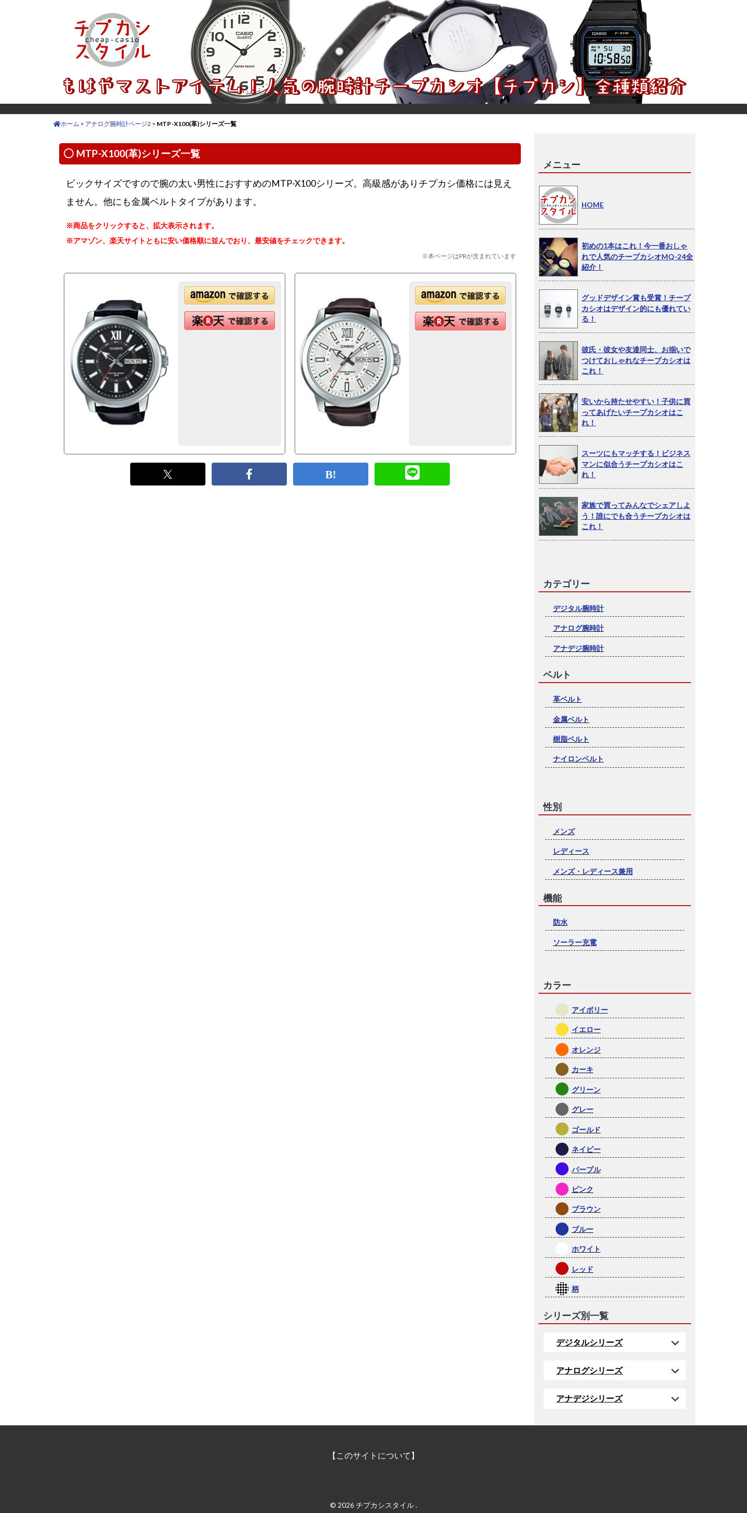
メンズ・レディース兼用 (593, 871)
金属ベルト (571, 719)
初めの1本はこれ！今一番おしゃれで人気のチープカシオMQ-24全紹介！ (637, 256)
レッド (582, 1269)
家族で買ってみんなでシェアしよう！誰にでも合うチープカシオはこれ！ (636, 516)
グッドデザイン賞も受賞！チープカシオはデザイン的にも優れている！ (636, 308)
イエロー (586, 1029)
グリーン (586, 1089)
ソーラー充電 (575, 942)
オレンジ (586, 1049)
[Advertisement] (290, 591)
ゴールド (586, 1129)
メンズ (564, 831)
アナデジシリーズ (589, 1398)
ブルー (582, 1229)
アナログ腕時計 (578, 627)
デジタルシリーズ (589, 1342)
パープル (586, 1169)
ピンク (582, 1189)
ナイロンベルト (578, 758)
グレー (582, 1109)
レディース (571, 850)
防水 (560, 922)
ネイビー (586, 1149)
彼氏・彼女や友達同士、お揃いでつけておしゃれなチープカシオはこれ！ (636, 360)
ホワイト (586, 1248)
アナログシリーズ (589, 1370)
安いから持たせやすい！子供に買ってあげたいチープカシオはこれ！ (636, 412)
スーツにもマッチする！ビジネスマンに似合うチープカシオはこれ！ (636, 464)
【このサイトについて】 (373, 1455)
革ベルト (567, 699)
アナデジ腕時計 (578, 648)
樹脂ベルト (571, 738)
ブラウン (586, 1208)
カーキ (582, 1069)
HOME (593, 204)
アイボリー (590, 1009)
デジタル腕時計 (578, 608)
